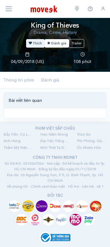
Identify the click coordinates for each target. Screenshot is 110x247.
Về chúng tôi (17, 186)
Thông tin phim (19, 80)
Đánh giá (56, 43)
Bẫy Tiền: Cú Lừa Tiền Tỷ (18, 134)
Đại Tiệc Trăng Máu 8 (55, 140)
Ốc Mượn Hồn (89, 147)
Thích (35, 43)
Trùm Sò (84, 134)
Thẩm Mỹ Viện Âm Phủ (18, 147)
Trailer (77, 43)
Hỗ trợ (73, 186)
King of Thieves (55, 25)
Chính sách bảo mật (48, 186)
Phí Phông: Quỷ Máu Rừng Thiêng (91, 140)
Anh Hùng (12, 140)
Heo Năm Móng (54, 134)
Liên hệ (88, 186)
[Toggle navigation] (9, 9)
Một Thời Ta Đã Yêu (55, 147)
